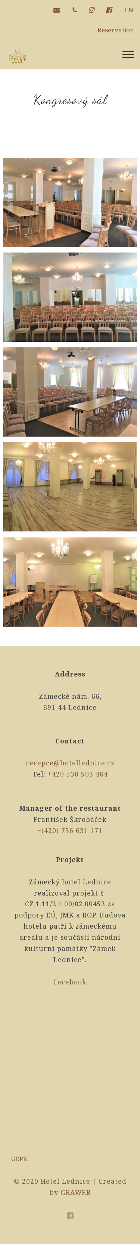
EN (129, 10)
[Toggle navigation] (128, 54)
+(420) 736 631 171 (70, 830)
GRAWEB (75, 1192)
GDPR (19, 1159)
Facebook (70, 981)
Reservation (115, 30)
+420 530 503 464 (78, 773)
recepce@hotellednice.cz (70, 762)
